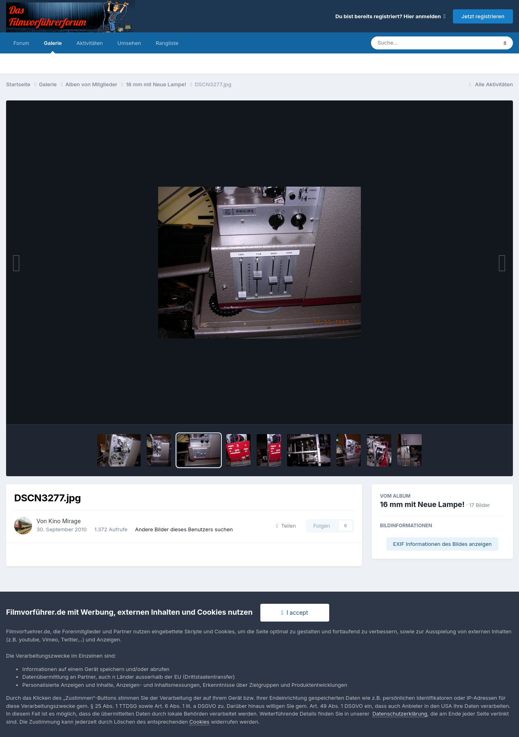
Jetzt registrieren (482, 16)
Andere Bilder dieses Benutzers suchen (184, 529)
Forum (21, 43)
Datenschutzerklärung (399, 713)
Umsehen (129, 43)
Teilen (286, 525)
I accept (294, 612)
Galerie (53, 46)
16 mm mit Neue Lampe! (422, 504)
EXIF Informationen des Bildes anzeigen (442, 544)
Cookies (199, 721)
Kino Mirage (65, 521)
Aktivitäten (90, 43)
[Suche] (418, 42)
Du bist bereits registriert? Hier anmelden (390, 16)
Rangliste (167, 43)
